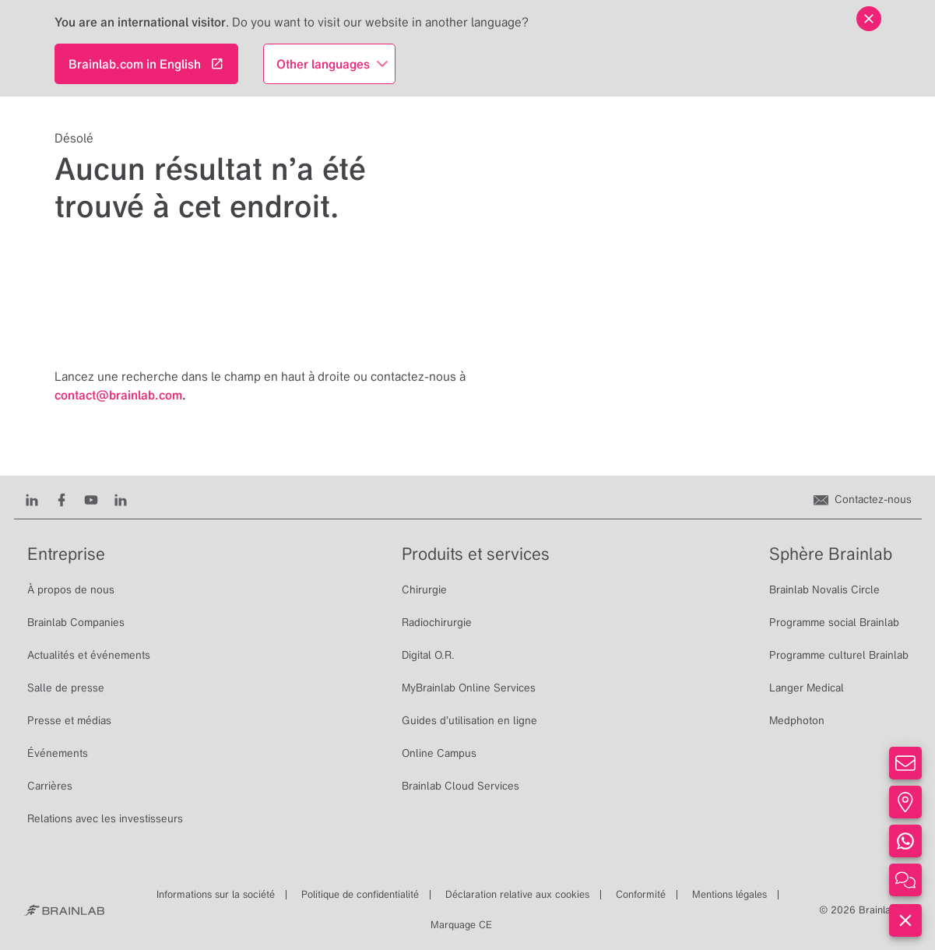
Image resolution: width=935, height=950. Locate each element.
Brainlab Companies (76, 622)
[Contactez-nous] (863, 499)
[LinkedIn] (32, 499)
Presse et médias (69, 720)
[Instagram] (120, 499)
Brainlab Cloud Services (460, 785)
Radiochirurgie (437, 622)
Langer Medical (806, 687)
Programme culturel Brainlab (839, 655)
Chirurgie (424, 589)
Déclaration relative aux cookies (517, 894)
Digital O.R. (428, 655)
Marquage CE (461, 924)
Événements (57, 753)
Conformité (641, 894)
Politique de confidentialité (360, 894)
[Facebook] (61, 499)
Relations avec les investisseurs (105, 818)
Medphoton (796, 720)
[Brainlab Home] (64, 910)
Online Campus (439, 753)
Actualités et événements (88, 655)
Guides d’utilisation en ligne (469, 720)
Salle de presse (65, 687)
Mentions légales (729, 894)
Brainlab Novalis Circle (824, 589)
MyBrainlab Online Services (469, 687)
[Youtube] (91, 499)
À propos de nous (70, 589)
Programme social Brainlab (834, 622)
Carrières (49, 785)
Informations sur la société (215, 894)
